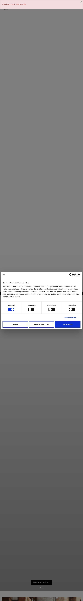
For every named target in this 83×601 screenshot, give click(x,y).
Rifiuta (15, 324)
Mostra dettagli (70, 317)
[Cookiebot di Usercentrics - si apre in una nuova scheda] (70, 275)
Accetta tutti (68, 324)
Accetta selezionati (41, 324)
